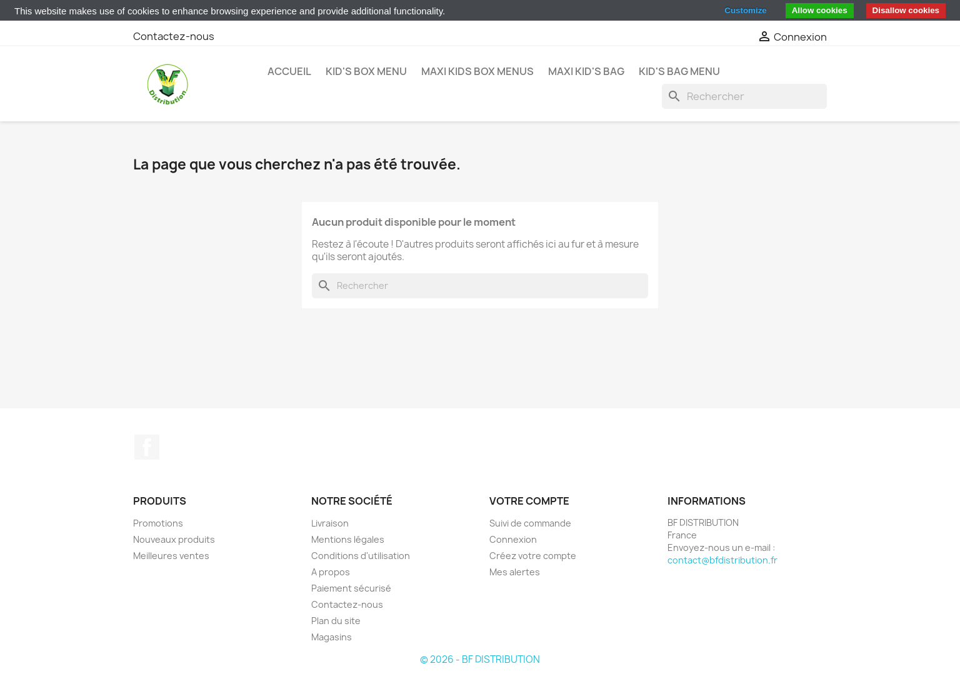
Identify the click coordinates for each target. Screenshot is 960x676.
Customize (745, 10)
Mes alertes (514, 572)
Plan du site (336, 621)
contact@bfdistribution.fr (723, 560)
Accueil (289, 71)
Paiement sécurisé (351, 588)
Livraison (330, 523)
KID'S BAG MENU (679, 71)
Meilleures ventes (171, 556)
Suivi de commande (530, 523)
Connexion (513, 539)
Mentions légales (347, 539)
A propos (330, 572)
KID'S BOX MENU (366, 71)
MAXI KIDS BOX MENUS (477, 71)
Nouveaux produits (174, 539)
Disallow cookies (905, 10)
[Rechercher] (744, 96)
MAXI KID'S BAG (586, 71)
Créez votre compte (532, 556)
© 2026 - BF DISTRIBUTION (480, 659)
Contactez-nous (173, 36)
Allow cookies (820, 10)
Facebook (146, 447)
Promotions (158, 523)
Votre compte (529, 501)
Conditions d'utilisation (360, 556)
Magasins (331, 637)
